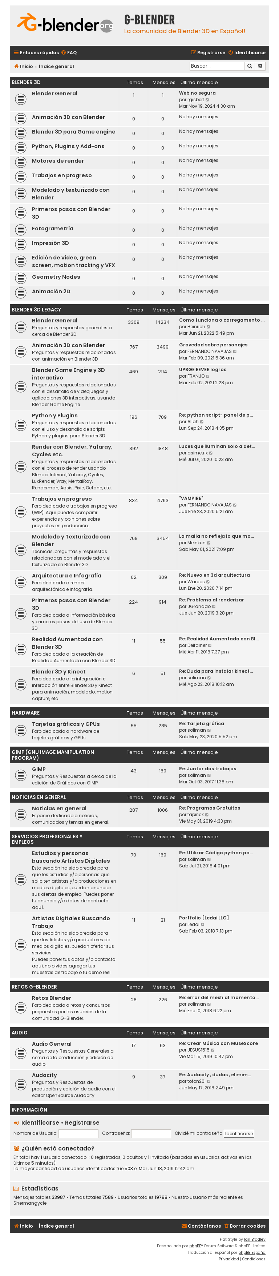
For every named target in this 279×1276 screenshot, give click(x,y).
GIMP (39, 769)
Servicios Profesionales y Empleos (47, 839)
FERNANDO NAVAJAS (209, 351)
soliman (196, 678)
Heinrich (196, 326)
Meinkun (196, 543)
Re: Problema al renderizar (211, 600)
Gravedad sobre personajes (213, 345)
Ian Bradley (255, 1239)
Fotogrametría (52, 228)
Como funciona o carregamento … (221, 320)
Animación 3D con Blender (68, 117)
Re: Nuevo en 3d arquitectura (214, 575)
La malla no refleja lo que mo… (216, 536)
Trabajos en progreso (62, 175)
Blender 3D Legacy (36, 309)
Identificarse (40, 1122)
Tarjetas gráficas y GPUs (66, 724)
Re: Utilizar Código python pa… (216, 853)
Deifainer (197, 645)
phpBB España (252, 1252)
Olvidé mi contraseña (199, 1133)
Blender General (54, 93)
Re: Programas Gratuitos (209, 808)
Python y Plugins (55, 415)
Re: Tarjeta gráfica (201, 723)
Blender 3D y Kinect (59, 671)
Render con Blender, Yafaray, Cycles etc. (72, 450)
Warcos (196, 582)
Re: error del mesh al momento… (219, 997)
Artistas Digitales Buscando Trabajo (71, 922)
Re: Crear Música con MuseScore (218, 1043)
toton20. (196, 1081)
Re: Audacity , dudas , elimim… (215, 1075)
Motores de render (58, 160)
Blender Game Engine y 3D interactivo (68, 373)
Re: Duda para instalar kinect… (216, 671)
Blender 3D (26, 82)
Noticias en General (39, 797)
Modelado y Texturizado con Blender (71, 540)
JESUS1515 (198, 1050)
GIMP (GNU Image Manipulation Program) (53, 755)
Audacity (44, 1075)
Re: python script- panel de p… (216, 415)
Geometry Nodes (56, 277)
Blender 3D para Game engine (74, 131)
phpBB (195, 1246)
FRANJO (196, 376)
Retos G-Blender (34, 986)
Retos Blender (51, 998)
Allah (193, 421)
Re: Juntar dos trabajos (207, 769)
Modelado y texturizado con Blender (71, 193)
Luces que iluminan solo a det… (217, 446)
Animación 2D (51, 291)
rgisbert (195, 99)
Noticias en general (59, 808)
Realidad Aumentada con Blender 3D (67, 643)
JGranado (199, 606)
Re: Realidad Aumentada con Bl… (219, 639)
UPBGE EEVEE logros (202, 369)
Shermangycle (29, 1203)
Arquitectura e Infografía (66, 575)
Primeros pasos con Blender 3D (71, 213)
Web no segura (197, 93)
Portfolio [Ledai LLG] (204, 918)
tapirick (195, 814)
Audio (20, 1032)
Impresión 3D (50, 243)
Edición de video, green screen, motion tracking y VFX (73, 261)
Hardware (26, 712)
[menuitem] (69, 53)
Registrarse (82, 1122)
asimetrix (197, 453)
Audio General (52, 1044)
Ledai (193, 924)
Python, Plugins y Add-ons (68, 146)
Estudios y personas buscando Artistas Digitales (71, 857)
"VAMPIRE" (191, 498)
